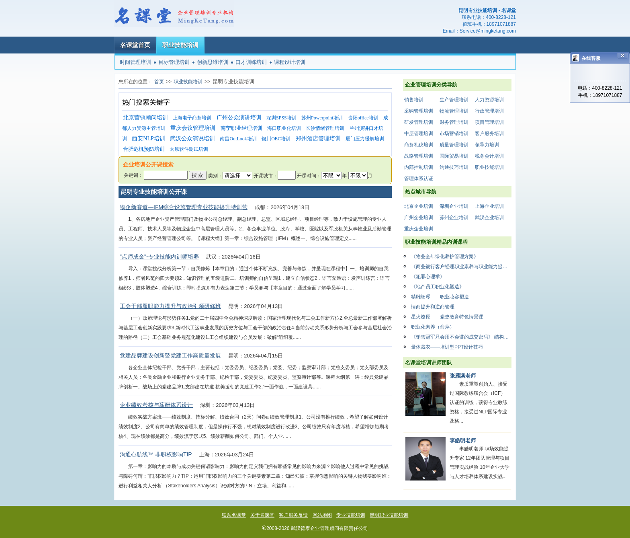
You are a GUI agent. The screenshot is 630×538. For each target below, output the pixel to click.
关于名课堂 (262, 515)
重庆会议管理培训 (192, 128)
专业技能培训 (350, 515)
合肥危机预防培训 (144, 149)
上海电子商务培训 (192, 118)
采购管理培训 (418, 111)
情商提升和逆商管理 (432, 307)
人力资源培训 (489, 100)
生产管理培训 (454, 100)
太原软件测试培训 (189, 149)
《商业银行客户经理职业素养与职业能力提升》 (461, 266)
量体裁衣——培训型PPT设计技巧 (447, 347)
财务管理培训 (454, 122)
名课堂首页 (135, 44)
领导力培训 (487, 145)
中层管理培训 (418, 133)
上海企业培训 (489, 206)
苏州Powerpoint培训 (322, 118)
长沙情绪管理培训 (325, 128)
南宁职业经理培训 (241, 128)
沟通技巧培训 (454, 167)
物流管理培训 (454, 111)
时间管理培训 (135, 62)
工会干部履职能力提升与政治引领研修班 (170, 306)
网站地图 (322, 515)
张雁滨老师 (463, 376)
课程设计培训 (289, 62)
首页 (159, 81)
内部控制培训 (418, 167)
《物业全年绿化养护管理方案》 (445, 256)
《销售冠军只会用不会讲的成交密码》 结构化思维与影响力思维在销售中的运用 (461, 337)
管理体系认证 (418, 178)
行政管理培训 (489, 111)
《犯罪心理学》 (428, 276)
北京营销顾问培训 (145, 118)
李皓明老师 (463, 440)
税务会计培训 (489, 156)
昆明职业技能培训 (389, 515)
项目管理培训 (489, 122)
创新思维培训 (212, 62)
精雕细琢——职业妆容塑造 (440, 297)
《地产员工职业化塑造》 (437, 287)
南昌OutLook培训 (238, 139)
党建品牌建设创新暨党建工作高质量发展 (170, 355)
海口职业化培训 (284, 128)
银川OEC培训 (276, 139)
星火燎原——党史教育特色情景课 (447, 317)
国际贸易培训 (454, 156)
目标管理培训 (174, 62)
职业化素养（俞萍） (432, 327)
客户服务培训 (489, 133)
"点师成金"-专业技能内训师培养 (159, 256)
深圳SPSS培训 (281, 118)
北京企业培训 (418, 206)
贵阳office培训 (363, 118)
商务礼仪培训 (418, 145)
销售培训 (413, 100)
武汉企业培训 (489, 217)
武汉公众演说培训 (192, 139)
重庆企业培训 (418, 229)
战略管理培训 (418, 156)
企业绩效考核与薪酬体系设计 (156, 405)
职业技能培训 (180, 44)
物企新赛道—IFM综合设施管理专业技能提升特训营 (184, 207)
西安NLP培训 (148, 139)
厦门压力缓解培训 (365, 139)
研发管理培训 (418, 122)
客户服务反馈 (293, 515)
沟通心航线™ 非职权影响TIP (156, 454)
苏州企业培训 (454, 217)
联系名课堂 (234, 515)
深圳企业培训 (454, 206)
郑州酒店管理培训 (318, 139)
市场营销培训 (454, 133)
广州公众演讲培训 (239, 118)
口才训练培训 (251, 62)
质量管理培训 (454, 145)
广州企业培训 (418, 217)
